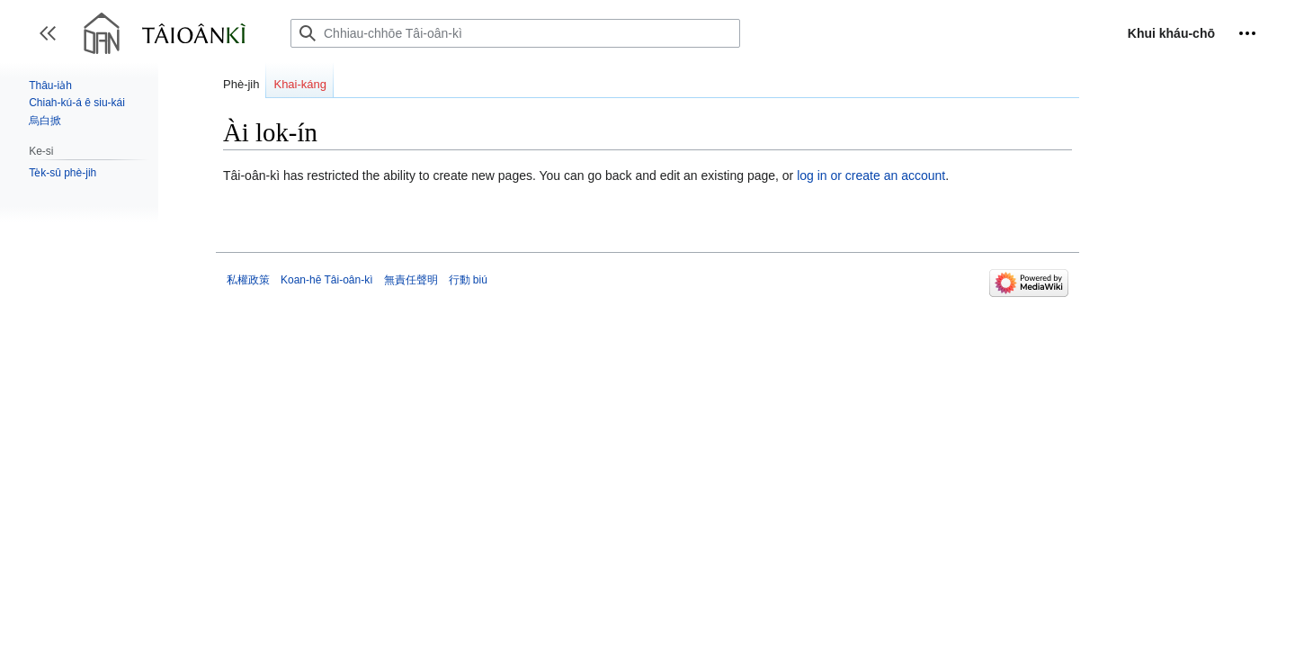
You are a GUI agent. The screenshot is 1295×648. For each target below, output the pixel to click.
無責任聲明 (411, 280)
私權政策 (248, 280)
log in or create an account (871, 175)
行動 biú (468, 280)
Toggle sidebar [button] (53, 42)
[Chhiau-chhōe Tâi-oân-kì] (515, 33)
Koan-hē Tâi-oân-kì (327, 280)
